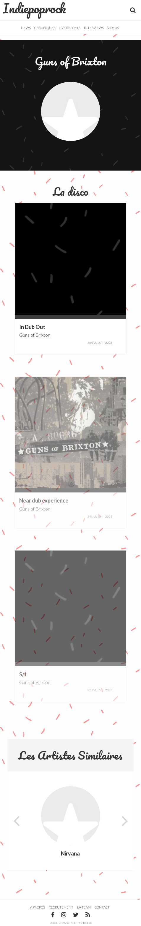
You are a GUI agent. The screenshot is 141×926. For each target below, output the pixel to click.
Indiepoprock (34, 8)
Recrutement (61, 907)
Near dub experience (43, 500)
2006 (108, 342)
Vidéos (113, 28)
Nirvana (70, 853)
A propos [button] (37, 907)
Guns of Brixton (34, 335)
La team (84, 907)
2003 (108, 690)
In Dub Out (32, 327)
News (26, 28)
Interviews (94, 28)
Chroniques (44, 28)
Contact (102, 907)
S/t (23, 674)
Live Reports (69, 28)
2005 (108, 516)
